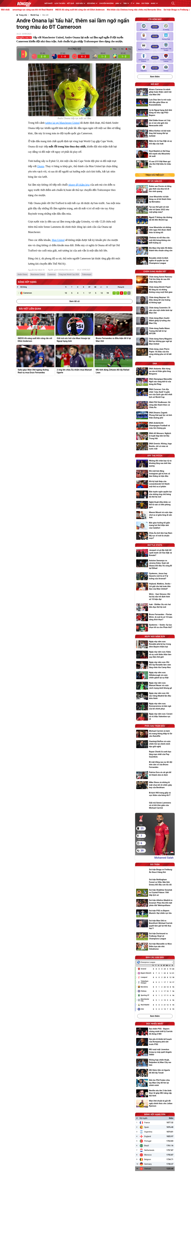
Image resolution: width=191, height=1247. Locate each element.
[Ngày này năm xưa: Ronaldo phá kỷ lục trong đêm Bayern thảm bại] (155, 644)
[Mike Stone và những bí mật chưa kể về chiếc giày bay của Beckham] (155, 785)
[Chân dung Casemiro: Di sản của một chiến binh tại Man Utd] (155, 310)
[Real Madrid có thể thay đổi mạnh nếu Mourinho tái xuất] (155, 154)
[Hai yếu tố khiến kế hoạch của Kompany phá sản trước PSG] (155, 1042)
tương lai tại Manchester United (62, 122)
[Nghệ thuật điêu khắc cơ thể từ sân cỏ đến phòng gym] (155, 505)
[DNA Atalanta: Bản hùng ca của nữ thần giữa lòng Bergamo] (155, 371)
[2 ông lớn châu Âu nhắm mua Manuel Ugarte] (74, 360)
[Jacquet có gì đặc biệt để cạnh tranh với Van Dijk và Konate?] (155, 553)
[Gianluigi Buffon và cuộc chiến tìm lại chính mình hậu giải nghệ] (155, 744)
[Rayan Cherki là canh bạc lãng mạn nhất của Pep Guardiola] (155, 754)
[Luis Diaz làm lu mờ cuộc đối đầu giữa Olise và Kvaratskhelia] (155, 103)
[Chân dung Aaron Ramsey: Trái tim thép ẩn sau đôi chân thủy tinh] (155, 280)
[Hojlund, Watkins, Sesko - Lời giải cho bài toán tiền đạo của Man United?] (155, 587)
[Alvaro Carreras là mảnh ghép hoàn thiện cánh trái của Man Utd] (155, 92)
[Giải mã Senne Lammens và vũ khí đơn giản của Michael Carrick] (155, 806)
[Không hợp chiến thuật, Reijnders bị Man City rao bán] (155, 1063)
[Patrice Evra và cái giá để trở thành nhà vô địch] (155, 775)
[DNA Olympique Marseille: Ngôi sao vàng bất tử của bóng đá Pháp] (155, 382)
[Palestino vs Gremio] (155, 68)
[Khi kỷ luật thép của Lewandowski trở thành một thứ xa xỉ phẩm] (155, 484)
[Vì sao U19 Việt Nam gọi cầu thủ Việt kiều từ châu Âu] (155, 164)
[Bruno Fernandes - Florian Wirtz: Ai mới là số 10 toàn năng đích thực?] (155, 617)
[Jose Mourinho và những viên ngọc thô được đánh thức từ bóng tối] (155, 230)
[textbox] (147, 962)
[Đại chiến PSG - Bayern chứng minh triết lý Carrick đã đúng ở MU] (155, 1032)
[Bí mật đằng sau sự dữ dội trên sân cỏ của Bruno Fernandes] (155, 765)
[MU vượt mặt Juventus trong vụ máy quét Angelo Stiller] (155, 1052)
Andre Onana (22, 274)
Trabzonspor (86, 274)
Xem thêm (155, 76)
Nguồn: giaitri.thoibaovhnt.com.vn (61, 270)
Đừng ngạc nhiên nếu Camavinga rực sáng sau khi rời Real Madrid (39, 10)
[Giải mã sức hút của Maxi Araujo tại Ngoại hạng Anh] (74, 328)
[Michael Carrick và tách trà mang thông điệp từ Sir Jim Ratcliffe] (155, 734)
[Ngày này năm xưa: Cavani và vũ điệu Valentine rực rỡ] (155, 717)
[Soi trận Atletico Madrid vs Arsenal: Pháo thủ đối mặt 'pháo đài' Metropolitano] (155, 903)
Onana (40, 166)
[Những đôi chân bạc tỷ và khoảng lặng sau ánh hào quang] (155, 464)
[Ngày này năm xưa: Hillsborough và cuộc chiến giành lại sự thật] (155, 675)
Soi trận (145, 3)
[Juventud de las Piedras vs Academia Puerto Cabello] (155, 58)
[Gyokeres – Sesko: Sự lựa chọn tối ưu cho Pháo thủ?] (155, 628)
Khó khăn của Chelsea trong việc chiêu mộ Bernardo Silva (151, 10)
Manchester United (38, 274)
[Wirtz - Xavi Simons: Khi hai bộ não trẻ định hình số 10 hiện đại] (155, 597)
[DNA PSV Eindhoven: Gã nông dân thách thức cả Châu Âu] (155, 405)
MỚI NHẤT (49, 3)
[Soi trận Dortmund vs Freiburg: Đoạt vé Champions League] (155, 936)
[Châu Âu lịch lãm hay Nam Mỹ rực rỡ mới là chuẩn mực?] (155, 536)
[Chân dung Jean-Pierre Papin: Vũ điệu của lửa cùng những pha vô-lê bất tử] (155, 353)
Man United (58, 240)
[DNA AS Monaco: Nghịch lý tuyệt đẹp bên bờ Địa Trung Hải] (155, 436)
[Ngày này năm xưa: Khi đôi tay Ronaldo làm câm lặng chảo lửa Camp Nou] (155, 665)
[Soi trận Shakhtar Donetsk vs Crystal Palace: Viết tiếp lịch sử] (155, 893)
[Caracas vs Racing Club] (155, 36)
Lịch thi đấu (60, 3)
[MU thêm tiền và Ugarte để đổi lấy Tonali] (155, 1073)
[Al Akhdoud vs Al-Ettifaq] (155, 27)
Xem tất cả (74, 301)
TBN (126, 3)
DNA (138, 3)
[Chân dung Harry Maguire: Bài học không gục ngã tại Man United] (155, 342)
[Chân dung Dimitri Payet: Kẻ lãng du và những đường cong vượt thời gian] (155, 290)
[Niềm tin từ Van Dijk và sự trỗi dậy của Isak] (155, 144)
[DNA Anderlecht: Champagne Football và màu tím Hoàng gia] (155, 426)
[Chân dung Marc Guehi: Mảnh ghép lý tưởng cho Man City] (155, 321)
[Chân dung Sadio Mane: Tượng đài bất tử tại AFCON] (155, 331)
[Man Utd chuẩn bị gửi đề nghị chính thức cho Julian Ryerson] (155, 1104)
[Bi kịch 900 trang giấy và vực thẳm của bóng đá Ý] (155, 795)
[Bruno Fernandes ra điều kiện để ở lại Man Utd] (113, 328)
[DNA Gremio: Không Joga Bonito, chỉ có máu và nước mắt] (155, 446)
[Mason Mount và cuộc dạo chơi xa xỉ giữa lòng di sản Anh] (155, 515)
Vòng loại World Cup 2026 (69, 274)
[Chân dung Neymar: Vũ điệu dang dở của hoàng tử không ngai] (155, 300)
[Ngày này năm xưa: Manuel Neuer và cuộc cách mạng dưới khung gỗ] (155, 686)
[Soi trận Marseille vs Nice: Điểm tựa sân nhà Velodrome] (155, 947)
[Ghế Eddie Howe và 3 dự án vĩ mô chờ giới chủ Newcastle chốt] (155, 123)
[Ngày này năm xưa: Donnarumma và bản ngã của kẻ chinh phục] (155, 706)
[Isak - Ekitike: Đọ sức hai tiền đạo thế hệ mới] (155, 607)
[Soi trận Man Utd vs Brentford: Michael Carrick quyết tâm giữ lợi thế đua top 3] (155, 924)
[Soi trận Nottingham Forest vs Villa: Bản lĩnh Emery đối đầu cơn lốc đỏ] (155, 882)
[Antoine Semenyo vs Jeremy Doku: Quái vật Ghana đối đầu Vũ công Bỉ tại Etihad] (155, 564)
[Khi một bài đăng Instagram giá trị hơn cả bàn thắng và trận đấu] (155, 474)
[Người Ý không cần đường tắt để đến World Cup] (155, 220)
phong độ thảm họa (79, 184)
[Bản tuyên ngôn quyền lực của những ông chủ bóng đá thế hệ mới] (155, 494)
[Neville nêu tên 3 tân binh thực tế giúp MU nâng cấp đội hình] (155, 1093)
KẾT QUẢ (70, 3)
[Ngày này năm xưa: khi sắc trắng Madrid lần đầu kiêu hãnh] (155, 696)
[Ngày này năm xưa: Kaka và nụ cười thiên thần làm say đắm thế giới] (155, 655)
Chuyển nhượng (106, 3)
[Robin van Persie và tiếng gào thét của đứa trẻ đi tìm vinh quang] (155, 189)
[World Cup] (34, 15)
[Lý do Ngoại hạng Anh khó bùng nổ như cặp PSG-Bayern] (155, 113)
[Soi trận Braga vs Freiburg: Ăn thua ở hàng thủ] (155, 872)
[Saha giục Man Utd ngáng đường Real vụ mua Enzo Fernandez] (35, 360)
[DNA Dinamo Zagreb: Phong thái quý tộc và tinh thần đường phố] (155, 415)
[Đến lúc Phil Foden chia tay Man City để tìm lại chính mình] (155, 1083)
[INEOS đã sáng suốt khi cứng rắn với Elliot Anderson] (35, 328)
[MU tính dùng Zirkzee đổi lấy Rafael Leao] (113, 360)
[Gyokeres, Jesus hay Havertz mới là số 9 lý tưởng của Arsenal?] (155, 576)
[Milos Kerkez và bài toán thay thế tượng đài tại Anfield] (155, 134)
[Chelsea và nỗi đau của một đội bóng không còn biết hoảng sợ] (155, 240)
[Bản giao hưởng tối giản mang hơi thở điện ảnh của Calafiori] (155, 526)
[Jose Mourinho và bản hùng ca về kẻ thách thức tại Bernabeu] (155, 199)
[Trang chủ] (21, 15)
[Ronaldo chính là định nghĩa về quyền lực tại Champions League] (155, 261)
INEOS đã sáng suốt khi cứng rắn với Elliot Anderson (97, 10)
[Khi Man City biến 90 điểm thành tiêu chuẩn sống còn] (155, 251)
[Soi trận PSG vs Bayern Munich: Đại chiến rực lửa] (155, 913)
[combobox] (155, 962)
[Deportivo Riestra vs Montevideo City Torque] (155, 46)
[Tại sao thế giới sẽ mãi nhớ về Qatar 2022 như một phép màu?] (155, 210)
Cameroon (51, 274)
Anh (118, 3)
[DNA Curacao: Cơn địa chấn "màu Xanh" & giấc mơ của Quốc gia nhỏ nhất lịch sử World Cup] (155, 393)
